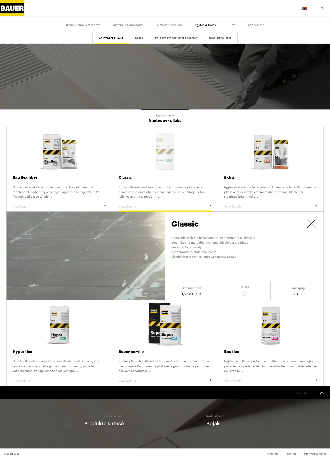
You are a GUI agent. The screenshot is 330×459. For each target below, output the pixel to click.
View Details (59, 206)
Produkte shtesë (220, 35)
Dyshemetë (256, 24)
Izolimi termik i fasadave (83, 24)
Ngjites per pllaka (110, 35)
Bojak (139, 35)
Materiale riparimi (169, 24)
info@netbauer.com (315, 454)
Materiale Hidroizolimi (128, 24)
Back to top (310, 392)
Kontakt (291, 454)
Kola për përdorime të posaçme (176, 35)
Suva (232, 24)
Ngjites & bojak (205, 24)
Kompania (272, 454)
